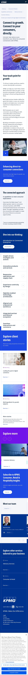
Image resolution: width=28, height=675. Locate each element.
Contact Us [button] (6, 508)
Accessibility (6, 618)
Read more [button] (7, 181)
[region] (14, 654)
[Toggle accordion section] (23, 257)
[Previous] (5, 439)
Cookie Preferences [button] (8, 620)
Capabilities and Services (6, 11)
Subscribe (20, 607)
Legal (4, 615)
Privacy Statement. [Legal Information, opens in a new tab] (10, 662)
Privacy (5, 617)
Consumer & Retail (13, 8)
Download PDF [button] (9, 246)
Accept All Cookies (14, 672)
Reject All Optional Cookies (14, 669)
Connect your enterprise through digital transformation (13, 17)
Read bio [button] (9, 532)
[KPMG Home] (4, 2)
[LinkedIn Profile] (4, 532)
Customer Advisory (5, 14)
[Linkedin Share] (13, 607)
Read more (5, 424)
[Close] (26, 634)
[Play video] (5, 153)
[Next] (9, 439)
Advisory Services (18, 11)
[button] (26, 1)
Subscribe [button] (7, 492)
